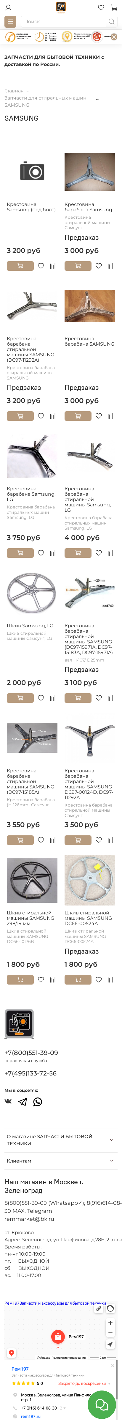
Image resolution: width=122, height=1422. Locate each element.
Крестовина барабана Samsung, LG (31, 494)
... (97, 98)
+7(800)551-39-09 (31, 1052)
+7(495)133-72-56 (30, 1073)
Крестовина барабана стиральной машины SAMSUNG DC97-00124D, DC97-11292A (89, 784)
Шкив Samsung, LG (30, 626)
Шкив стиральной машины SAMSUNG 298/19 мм (30, 918)
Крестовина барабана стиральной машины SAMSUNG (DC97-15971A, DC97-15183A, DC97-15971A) (89, 639)
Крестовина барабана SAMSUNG (89, 341)
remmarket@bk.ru (29, 1219)
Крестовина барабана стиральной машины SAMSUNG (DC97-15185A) (30, 781)
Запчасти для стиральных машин (45, 98)
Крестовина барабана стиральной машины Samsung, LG (88, 499)
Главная (14, 91)
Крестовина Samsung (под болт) (31, 206)
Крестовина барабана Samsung (88, 206)
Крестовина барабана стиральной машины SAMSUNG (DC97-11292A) (30, 349)
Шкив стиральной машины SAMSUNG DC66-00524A (88, 918)
